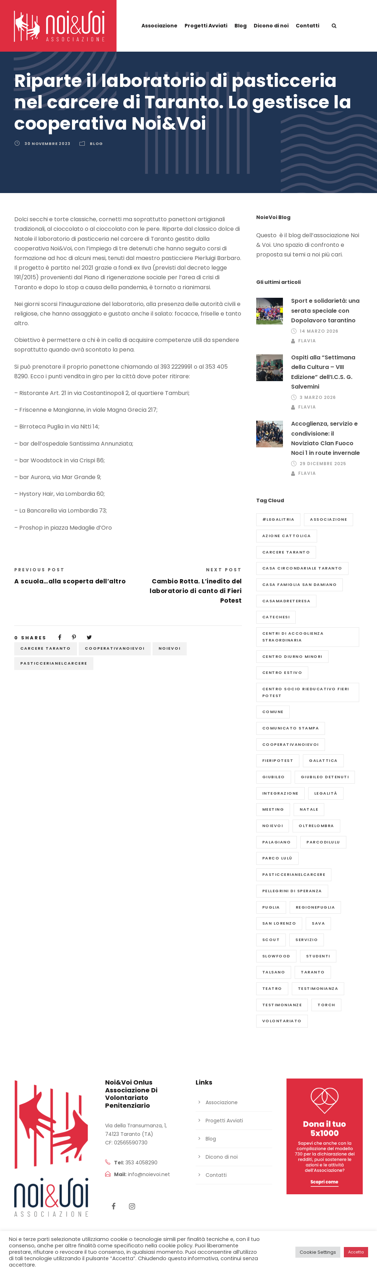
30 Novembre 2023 (48, 143)
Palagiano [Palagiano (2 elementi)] (276, 842)
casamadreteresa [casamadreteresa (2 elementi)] (286, 601)
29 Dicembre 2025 (323, 464)
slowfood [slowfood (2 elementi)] (276, 956)
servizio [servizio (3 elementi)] (306, 939)
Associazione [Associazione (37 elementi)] (328, 519)
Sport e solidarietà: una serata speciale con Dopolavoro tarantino (325, 310)
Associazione (159, 25)
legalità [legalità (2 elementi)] (325, 793)
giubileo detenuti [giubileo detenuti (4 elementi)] (325, 777)
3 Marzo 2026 (318, 397)
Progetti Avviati (206, 25)
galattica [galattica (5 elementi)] (323, 760)
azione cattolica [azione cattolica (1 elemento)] (286, 536)
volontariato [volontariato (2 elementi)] (282, 1021)
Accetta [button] (356, 1252)
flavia (307, 341)
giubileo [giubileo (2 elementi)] (273, 777)
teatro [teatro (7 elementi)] (272, 988)
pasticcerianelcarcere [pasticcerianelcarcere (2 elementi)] (294, 874)
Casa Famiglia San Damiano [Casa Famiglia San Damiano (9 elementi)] (299, 584)
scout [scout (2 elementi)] (271, 939)
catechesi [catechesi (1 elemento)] (276, 617)
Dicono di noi (271, 25)
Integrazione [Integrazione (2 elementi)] (280, 793)
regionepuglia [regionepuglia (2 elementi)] (315, 907)
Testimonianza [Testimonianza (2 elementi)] (318, 988)
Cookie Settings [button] (318, 1252)
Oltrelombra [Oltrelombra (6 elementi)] (316, 825)
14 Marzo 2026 (319, 331)
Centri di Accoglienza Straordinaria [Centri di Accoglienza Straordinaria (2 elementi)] (293, 636)
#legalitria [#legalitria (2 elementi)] (278, 519)
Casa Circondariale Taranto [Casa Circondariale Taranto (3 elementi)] (302, 568)
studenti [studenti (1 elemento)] (318, 956)
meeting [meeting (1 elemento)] (273, 809)
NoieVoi (170, 648)
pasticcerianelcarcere (53, 663)
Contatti (307, 25)
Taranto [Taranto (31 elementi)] (313, 972)
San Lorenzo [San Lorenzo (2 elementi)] (279, 923)
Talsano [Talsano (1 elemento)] (273, 972)
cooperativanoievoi (115, 648)
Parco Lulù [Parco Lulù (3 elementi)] (277, 858)
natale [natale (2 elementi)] (309, 809)
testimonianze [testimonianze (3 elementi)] (282, 1005)
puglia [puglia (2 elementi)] (271, 907)
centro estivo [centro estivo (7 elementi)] (282, 672)
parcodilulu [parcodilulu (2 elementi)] (323, 842)
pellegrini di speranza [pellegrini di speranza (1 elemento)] (292, 891)
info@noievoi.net (149, 1174)
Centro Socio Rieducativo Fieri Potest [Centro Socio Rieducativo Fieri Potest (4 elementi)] (305, 692)
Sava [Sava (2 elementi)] (318, 923)
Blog (240, 25)
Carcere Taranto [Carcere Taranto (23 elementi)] (286, 552)
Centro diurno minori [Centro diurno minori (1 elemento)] (292, 656)
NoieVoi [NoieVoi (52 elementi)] (272, 825)
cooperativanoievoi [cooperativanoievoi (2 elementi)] (290, 744)
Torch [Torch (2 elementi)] (326, 1005)
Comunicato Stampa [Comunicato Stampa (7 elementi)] (290, 728)
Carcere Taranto (45, 648)
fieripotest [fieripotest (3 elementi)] (278, 760)
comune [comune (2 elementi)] (273, 712)
